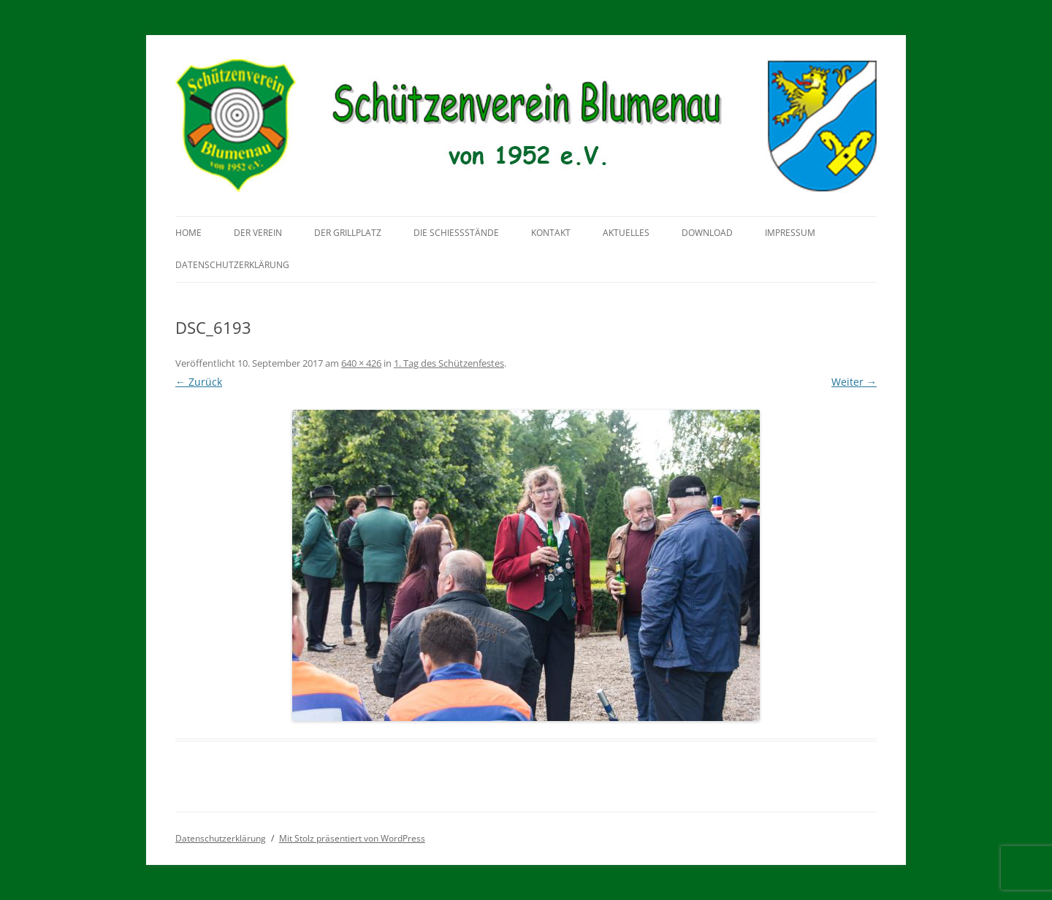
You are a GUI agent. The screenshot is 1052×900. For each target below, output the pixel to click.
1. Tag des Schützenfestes (449, 363)
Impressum (790, 232)
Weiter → (854, 382)
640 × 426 (361, 363)
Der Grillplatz (347, 232)
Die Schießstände (456, 232)
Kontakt (551, 232)
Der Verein (258, 232)
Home (188, 232)
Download (707, 232)
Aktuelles (626, 232)
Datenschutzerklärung (232, 265)
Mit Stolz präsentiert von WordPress (352, 838)
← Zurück (198, 382)
